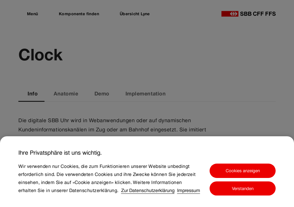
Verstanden (243, 188)
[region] (147, 171)
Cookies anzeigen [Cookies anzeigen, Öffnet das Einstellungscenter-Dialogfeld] (243, 170)
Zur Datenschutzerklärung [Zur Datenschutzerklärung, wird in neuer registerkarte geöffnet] (148, 190)
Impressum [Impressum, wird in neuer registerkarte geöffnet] (188, 190)
